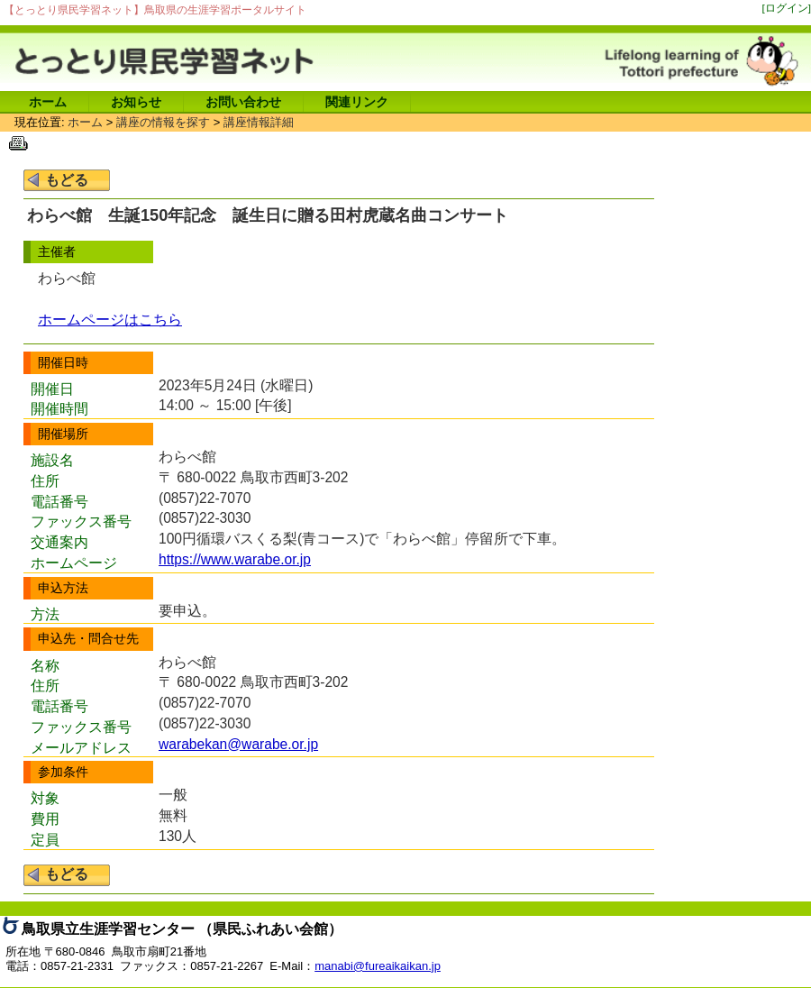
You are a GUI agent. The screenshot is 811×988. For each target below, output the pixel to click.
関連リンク (356, 102)
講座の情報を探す (163, 122)
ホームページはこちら (110, 319)
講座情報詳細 (258, 122)
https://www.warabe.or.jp (235, 559)
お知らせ (136, 102)
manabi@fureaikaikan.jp (377, 966)
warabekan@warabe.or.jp (238, 744)
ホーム (48, 102)
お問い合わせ (243, 102)
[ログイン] (787, 8)
